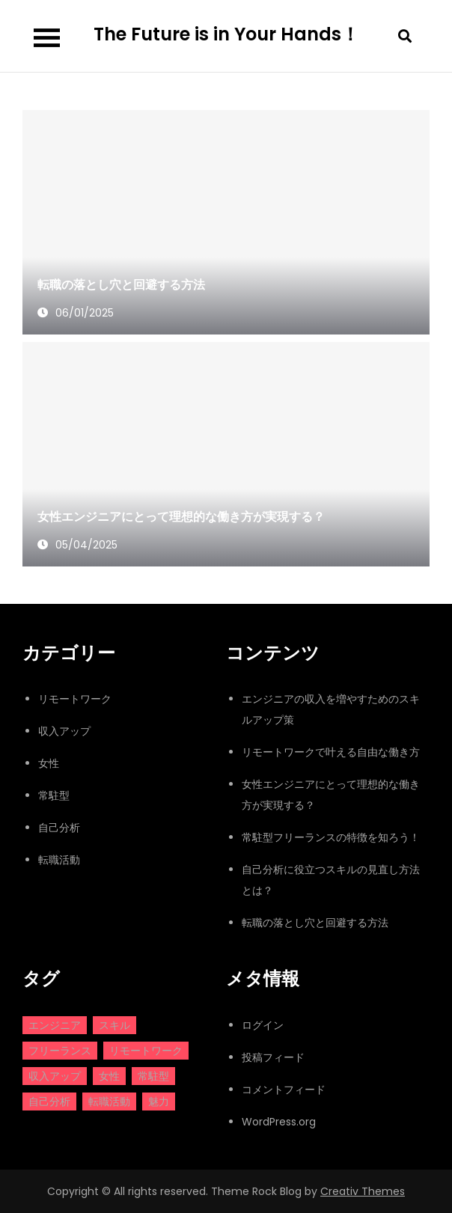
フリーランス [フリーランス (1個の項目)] (59, 1050)
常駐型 (54, 795)
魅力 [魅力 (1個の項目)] (158, 1101)
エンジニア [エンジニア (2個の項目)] (54, 1025)
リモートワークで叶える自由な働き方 (331, 752)
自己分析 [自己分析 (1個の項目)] (49, 1101)
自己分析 (59, 827)
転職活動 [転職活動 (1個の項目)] (109, 1101)
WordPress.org (279, 1121)
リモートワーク (75, 698)
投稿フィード (273, 1057)
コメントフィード (284, 1089)
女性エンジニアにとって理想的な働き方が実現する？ (181, 516)
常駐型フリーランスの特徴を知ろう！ (331, 837)
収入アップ (64, 731)
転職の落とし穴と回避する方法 (121, 284)
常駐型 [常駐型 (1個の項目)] (153, 1076)
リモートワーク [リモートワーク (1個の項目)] (146, 1050)
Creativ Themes (362, 1191)
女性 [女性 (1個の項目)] (109, 1076)
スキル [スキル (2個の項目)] (114, 1025)
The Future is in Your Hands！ (226, 34)
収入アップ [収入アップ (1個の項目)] (54, 1076)
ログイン (263, 1025)
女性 (48, 763)
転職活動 (59, 859)
